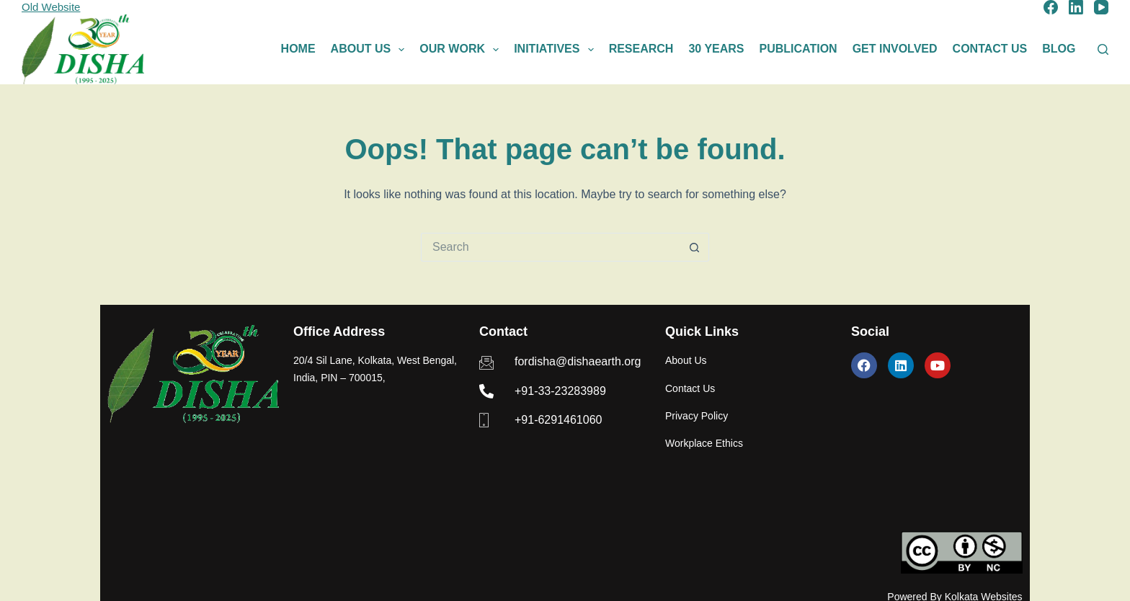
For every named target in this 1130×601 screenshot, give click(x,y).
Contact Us (990, 49)
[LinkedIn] (1076, 7)
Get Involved (895, 49)
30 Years (716, 49)
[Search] (1103, 49)
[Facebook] (1051, 7)
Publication (798, 49)
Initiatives (556, 49)
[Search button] (694, 247)
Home (298, 49)
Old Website (51, 7)
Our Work (461, 49)
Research (641, 49)
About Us (371, 49)
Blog (1058, 49)
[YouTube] (1101, 7)
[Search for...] (550, 247)
